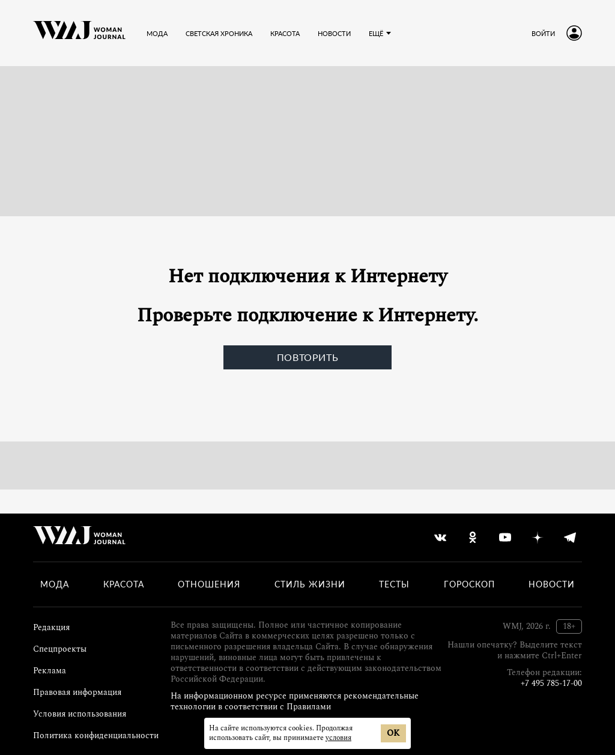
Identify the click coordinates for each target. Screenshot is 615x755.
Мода (54, 584)
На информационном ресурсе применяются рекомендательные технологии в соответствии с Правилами (295, 701)
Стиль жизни (309, 584)
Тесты (394, 584)
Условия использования (79, 714)
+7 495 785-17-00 (551, 683)
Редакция (51, 627)
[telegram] (570, 538)
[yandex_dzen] (538, 538)
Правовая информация (77, 692)
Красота (123, 584)
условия (338, 738)
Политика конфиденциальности (96, 735)
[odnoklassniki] (473, 538)
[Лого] (79, 33)
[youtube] (505, 538)
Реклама (49, 670)
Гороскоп (469, 584)
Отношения (209, 584)
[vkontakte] (440, 538)
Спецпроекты (59, 649)
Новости (552, 584)
